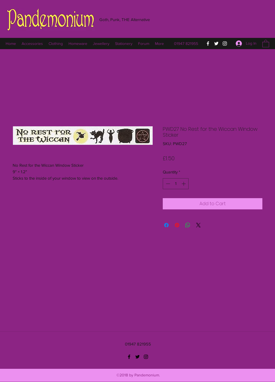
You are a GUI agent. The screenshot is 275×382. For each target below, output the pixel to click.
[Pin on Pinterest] (177, 225)
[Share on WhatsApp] (187, 225)
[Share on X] (198, 225)
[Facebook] (208, 43)
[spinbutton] (175, 184)
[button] (265, 43)
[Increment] (184, 184)
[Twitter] (216, 43)
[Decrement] (167, 184)
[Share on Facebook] (166, 225)
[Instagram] (225, 43)
